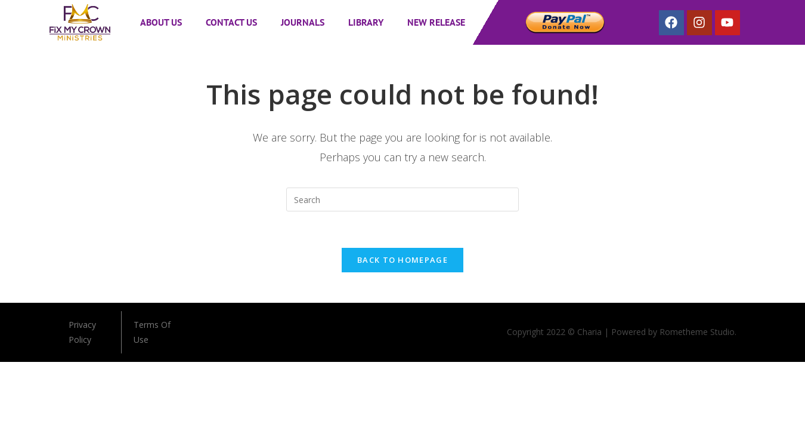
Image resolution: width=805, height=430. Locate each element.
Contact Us (231, 22)
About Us (161, 22)
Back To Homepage (402, 259)
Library (365, 22)
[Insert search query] (402, 199)
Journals (302, 22)
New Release (436, 22)
